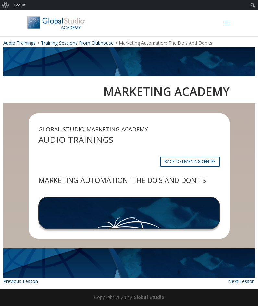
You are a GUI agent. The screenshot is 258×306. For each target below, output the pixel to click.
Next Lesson (241, 281)
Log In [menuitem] (19, 5)
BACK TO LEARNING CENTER (190, 161)
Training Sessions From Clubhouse (77, 43)
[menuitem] (5, 5)
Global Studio (148, 297)
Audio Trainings (19, 43)
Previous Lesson (20, 281)
